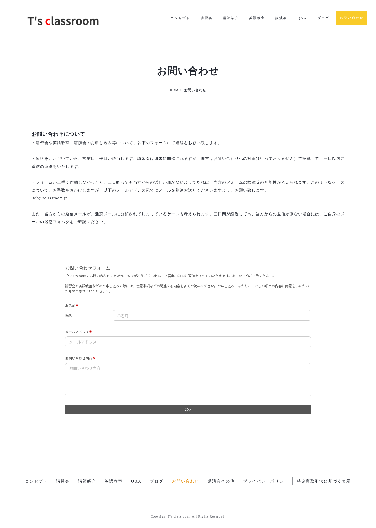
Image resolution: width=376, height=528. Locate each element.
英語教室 (257, 18)
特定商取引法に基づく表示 (324, 481)
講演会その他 (221, 481)
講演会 (281, 18)
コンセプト (180, 18)
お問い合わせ (352, 18)
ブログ (323, 18)
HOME (175, 90)
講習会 (206, 18)
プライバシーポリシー (265, 481)
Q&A (302, 18)
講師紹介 (231, 18)
